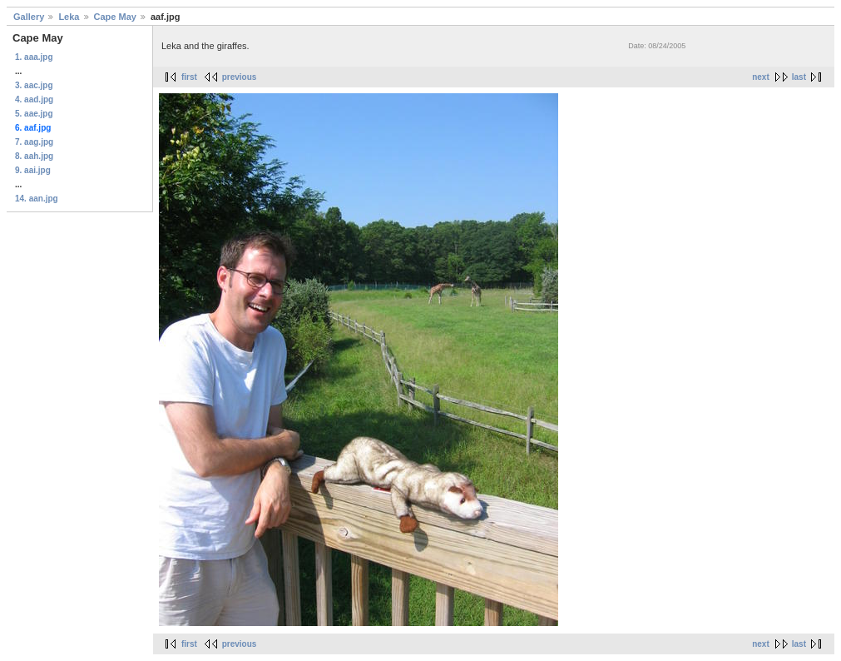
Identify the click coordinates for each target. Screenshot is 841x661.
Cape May (115, 17)
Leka (68, 17)
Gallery (28, 17)
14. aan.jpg (36, 198)
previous (239, 77)
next (760, 77)
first (189, 77)
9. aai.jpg (33, 170)
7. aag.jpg (34, 142)
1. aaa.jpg (34, 57)
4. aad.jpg (34, 99)
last (799, 77)
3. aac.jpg (34, 85)
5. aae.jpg (34, 113)
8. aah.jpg (34, 156)
